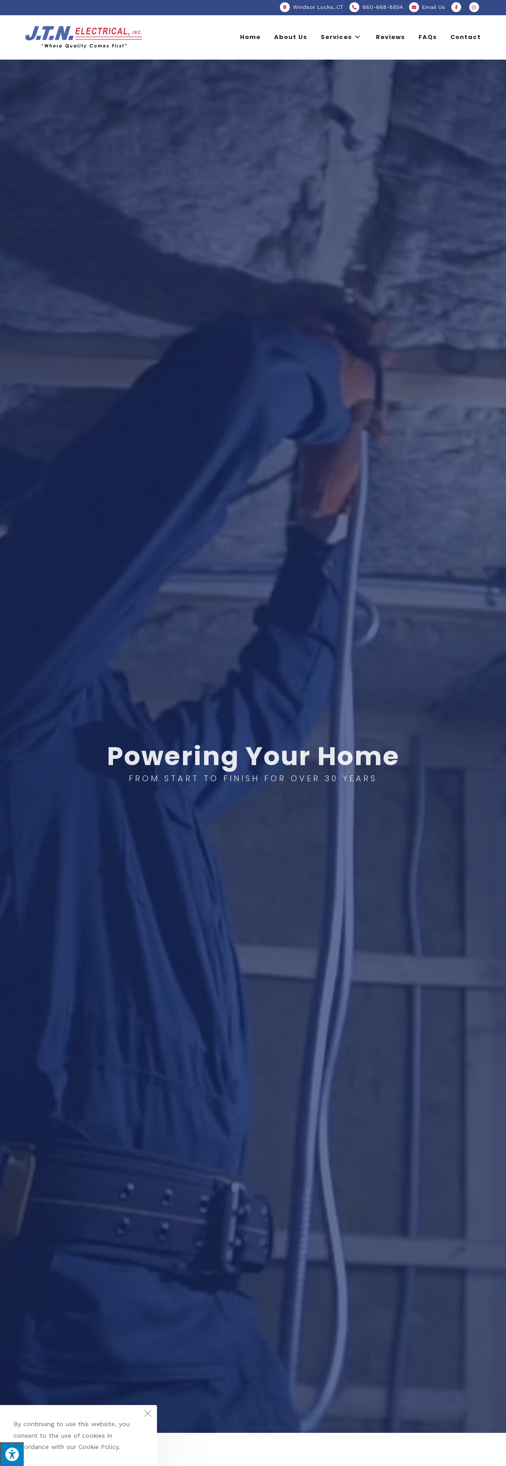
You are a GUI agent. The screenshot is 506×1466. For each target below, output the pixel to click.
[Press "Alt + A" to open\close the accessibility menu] (12, 1454)
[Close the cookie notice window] (147, 1414)
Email (433, 7)
